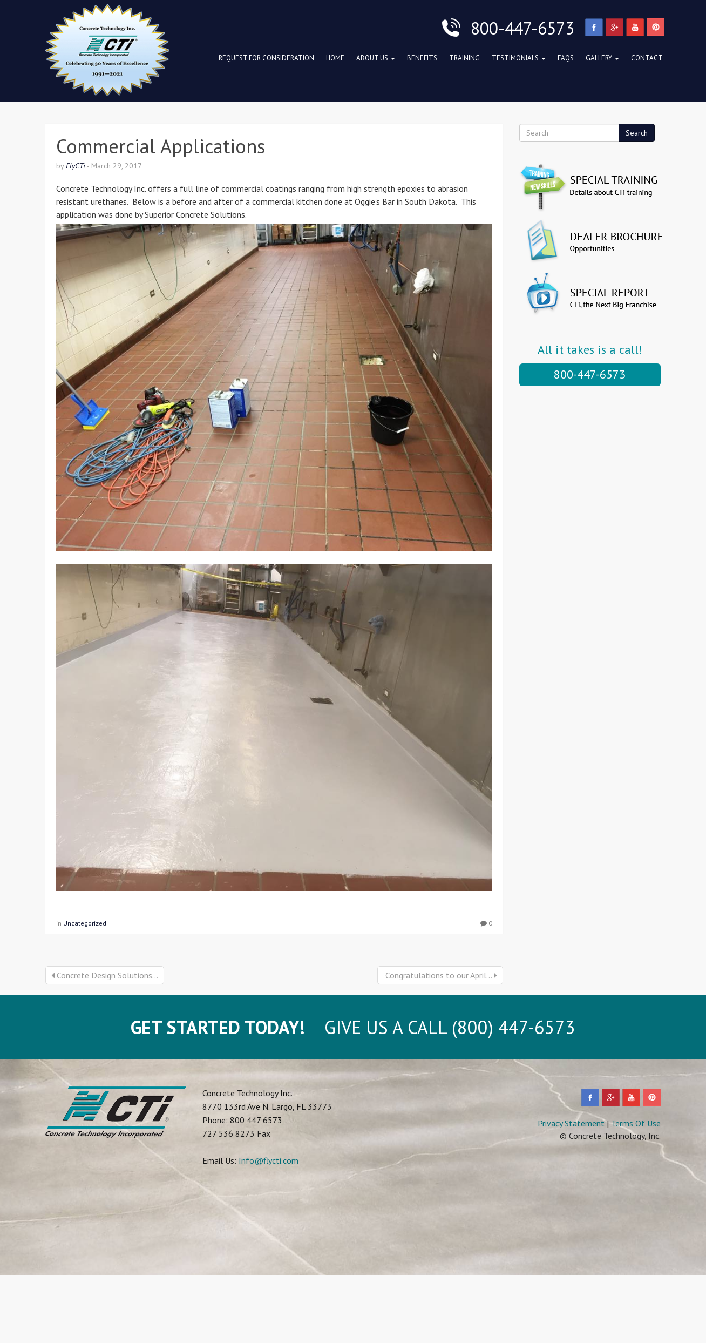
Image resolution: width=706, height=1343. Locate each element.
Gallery (602, 58)
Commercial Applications (161, 146)
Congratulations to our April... (440, 975)
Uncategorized (84, 923)
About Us (375, 58)
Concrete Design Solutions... (104, 975)
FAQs (566, 58)
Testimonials (519, 58)
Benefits (422, 58)
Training (464, 58)
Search (637, 133)
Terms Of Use (636, 1123)
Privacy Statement (571, 1123)
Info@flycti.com (268, 1160)
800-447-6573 (590, 374)
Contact (647, 58)
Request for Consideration (266, 58)
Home (335, 58)
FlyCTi (75, 166)
